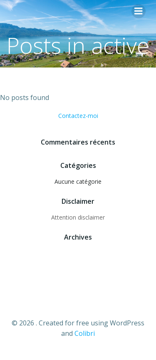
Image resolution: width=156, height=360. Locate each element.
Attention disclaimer (78, 217)
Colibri (84, 333)
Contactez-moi (78, 116)
